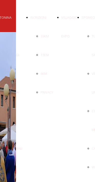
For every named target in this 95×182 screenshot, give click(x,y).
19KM (45, 36)
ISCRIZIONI (38, 17)
